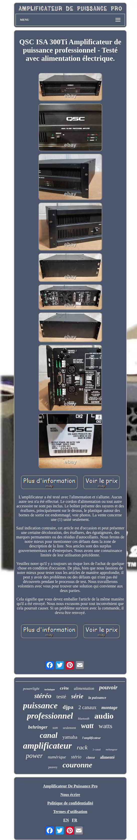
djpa (68, 707)
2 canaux (88, 707)
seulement (69, 728)
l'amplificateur (91, 738)
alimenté (107, 757)
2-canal (97, 749)
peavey (52, 767)
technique (49, 689)
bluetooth (83, 718)
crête (64, 688)
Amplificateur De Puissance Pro (70, 786)
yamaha (69, 737)
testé (61, 697)
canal (48, 735)
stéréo (42, 696)
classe (90, 757)
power (34, 755)
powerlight (31, 689)
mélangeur (111, 749)
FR (74, 820)
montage (109, 707)
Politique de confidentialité (70, 803)
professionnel (50, 715)
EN (66, 820)
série (77, 696)
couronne (77, 765)
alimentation (84, 688)
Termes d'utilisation (70, 811)
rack (82, 747)
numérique (57, 757)
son (55, 728)
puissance (40, 705)
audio (103, 715)
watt (87, 726)
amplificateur (47, 746)
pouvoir (108, 687)
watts (105, 726)
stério (76, 756)
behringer (37, 727)
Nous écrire (70, 794)
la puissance (97, 698)
